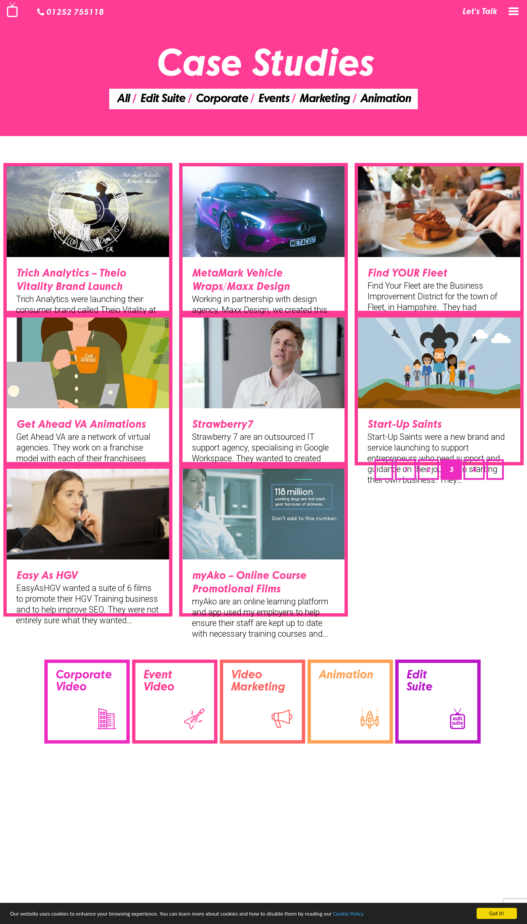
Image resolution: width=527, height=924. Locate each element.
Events (273, 99)
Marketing (324, 99)
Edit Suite (162, 99)
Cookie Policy (348, 914)
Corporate (221, 99)
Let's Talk (479, 12)
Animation (385, 99)
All (123, 99)
